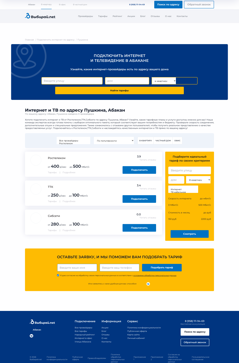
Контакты (182, 16)
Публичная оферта (136, 322)
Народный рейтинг (83, 325)
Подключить (139, 160)
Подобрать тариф (162, 258)
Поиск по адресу (168, 4)
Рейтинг (117, 16)
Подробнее (68, 163)
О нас (168, 16)
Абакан (30, 4)
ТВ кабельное (183, 183)
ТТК (50, 177)
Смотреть (189, 224)
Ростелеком (73, 134)
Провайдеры (85, 16)
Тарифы (102, 16)
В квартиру (46, 4)
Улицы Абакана (80, 332)
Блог (143, 16)
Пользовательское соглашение (200, 350)
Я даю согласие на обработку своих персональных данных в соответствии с (118, 266)
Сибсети (54, 206)
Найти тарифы (180, 80)
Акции (131, 16)
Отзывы (155, 16)
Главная (29, 39)
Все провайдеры (73, 131)
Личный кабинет (135, 329)
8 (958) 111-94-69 (135, 4)
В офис (62, 4)
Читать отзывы (148, 150)
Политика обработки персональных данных (118, 350)
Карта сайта (132, 325)
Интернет (183, 180)
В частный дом (80, 4)
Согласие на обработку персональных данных (175, 350)
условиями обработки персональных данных (154, 266)
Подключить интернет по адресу (56, 39)
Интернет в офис (81, 329)
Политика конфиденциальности (144, 318)
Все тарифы (79, 322)
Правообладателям (97, 350)
